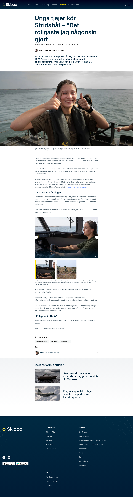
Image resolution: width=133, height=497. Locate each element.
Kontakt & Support (86, 465)
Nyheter (63, 5)
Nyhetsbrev (83, 461)
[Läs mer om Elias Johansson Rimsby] (66, 353)
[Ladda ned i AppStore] (8, 463)
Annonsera (83, 449)
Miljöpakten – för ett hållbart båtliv (92, 440)
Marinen (54, 342)
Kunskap (45, 5)
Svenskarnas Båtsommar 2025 (91, 444)
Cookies (49, 485)
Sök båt (49, 436)
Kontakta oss (73, 5)
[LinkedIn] (9, 457)
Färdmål (37, 5)
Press (81, 453)
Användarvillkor (52, 477)
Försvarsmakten (41, 342)
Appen (54, 5)
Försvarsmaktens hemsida (76, 187)
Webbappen (51, 449)
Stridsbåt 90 (65, 342)
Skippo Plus (50, 432)
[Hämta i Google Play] (22, 463)
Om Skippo (83, 432)
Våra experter (84, 436)
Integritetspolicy (52, 481)
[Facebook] (3, 457)
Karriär (81, 457)
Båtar (29, 5)
